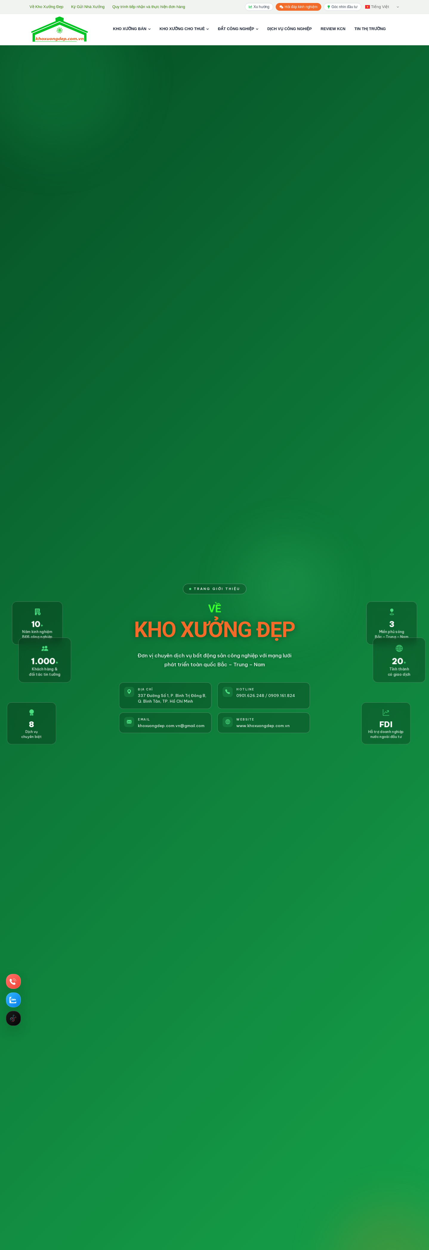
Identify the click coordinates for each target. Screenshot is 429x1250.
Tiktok (13, 1018)
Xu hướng (259, 7)
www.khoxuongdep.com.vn (263, 725)
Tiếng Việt (377, 6)
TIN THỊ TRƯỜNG (370, 29)
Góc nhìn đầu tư (342, 7)
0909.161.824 (281, 695)
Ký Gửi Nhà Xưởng (87, 6)
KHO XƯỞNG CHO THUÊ (184, 29)
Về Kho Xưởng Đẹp (46, 6)
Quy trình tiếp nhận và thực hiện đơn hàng (148, 6)
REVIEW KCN (333, 29)
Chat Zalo (12, 999)
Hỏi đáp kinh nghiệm (298, 7)
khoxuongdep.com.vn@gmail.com (171, 725)
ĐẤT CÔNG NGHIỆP (238, 29)
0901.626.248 (250, 695)
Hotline (12, 981)
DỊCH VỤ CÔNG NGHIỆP (289, 29)
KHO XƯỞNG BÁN (132, 29)
